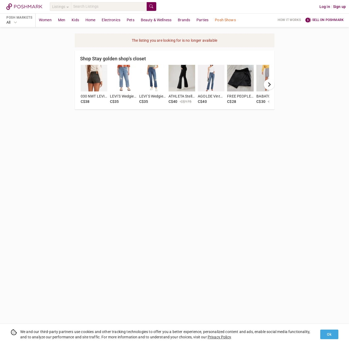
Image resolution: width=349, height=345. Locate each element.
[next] (269, 84)
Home (90, 20)
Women (45, 20)
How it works (289, 20)
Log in (324, 7)
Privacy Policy (219, 337)
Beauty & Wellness (156, 20)
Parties (202, 20)
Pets (130, 20)
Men (61, 20)
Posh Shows (225, 20)
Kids (75, 20)
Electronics (111, 20)
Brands (184, 20)
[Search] (109, 6)
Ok (329, 334)
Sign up (339, 7)
